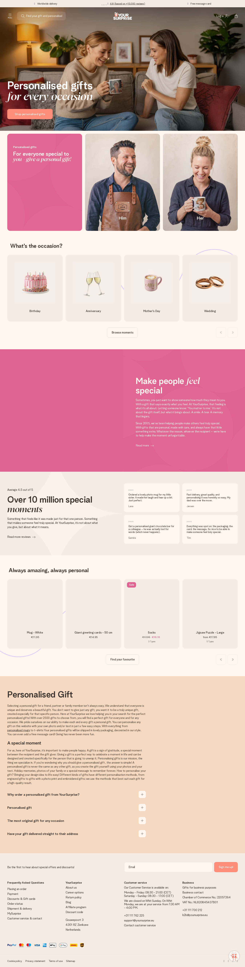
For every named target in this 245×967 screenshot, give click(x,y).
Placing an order (17, 889)
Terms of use (56, 961)
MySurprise (14, 913)
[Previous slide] (221, 332)
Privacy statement (35, 961)
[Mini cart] (234, 16)
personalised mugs (18, 730)
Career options (75, 892)
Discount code (74, 912)
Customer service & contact (24, 918)
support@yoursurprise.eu (139, 920)
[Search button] (23, 16)
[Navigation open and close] (10, 16)
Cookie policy (14, 961)
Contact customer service (140, 925)
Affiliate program (76, 907)
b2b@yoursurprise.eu (195, 915)
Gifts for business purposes (199, 887)
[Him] (122, 182)
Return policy (74, 897)
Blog (68, 902)
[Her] (200, 182)
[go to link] (35, 288)
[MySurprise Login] (222, 16)
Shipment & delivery (19, 908)
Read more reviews (19, 537)
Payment (12, 894)
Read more (142, 445)
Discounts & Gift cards (21, 899)
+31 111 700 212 (192, 910)
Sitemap (70, 961)
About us (71, 887)
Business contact (193, 892)
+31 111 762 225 (134, 915)
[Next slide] (233, 332)
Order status (15, 903)
